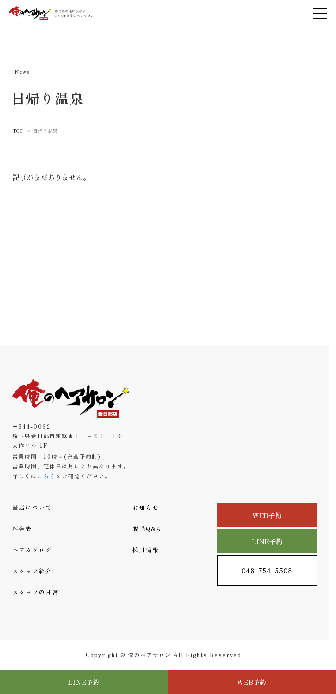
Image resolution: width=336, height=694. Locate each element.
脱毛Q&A (147, 528)
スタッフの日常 (35, 592)
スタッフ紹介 (32, 571)
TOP (17, 130)
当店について (32, 507)
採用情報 (145, 550)
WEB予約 (267, 515)
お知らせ (145, 507)
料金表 (22, 528)
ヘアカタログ (32, 550)
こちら (46, 475)
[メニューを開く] (320, 13)
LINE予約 (267, 541)
